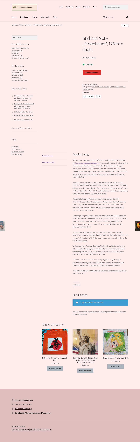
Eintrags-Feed (16, 149)
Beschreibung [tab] (47, 156)
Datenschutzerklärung (23, 409)
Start (16, 25)
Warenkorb (86, 7)
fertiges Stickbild (112, 87)
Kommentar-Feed (18, 152)
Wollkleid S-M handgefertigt (23, 116)
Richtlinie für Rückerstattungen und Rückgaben (32, 413)
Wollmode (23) (17, 78)
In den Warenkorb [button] (55, 368)
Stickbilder (28, 25)
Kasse (78, 7)
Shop (94, 7)
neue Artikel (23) (17, 75)
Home (60, 7)
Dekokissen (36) (17, 51)
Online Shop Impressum (24, 400)
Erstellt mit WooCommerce (40, 429)
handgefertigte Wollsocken (23, 119)
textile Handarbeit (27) (19, 70)
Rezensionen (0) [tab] (48, 162)
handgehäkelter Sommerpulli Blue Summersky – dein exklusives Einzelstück (24, 106)
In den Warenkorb (92, 72)
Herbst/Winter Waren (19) (20, 58)
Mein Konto (69, 7)
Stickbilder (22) (17, 55)
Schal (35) (15, 53)
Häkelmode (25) (17, 73)
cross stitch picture (99, 87)
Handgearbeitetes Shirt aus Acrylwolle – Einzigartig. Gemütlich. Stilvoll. (23, 98)
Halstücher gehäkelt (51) (20, 48)
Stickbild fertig (88, 89)
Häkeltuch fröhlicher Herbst (23, 112)
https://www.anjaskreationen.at (87, 163)
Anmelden (15, 147)
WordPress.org (17, 154)
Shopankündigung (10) (19, 80)
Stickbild (122, 87)
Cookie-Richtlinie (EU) (23, 404)
